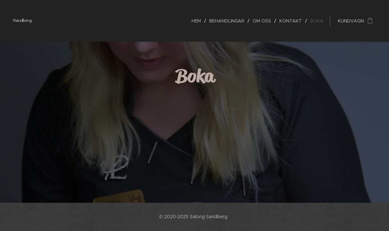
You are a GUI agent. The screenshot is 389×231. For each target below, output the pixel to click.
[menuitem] (198, 21)
